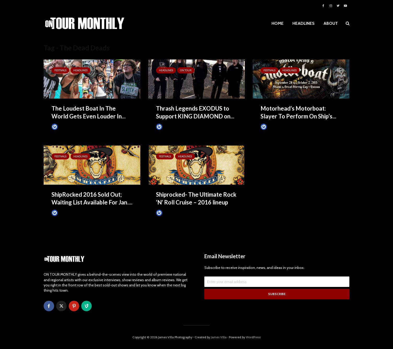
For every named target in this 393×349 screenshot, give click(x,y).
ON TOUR (186, 70)
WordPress (253, 337)
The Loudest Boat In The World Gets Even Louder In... (88, 112)
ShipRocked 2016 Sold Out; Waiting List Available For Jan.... (91, 198)
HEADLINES (303, 23)
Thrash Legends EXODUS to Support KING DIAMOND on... (195, 112)
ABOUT (330, 23)
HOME (277, 23)
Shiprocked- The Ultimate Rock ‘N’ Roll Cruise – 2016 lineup (196, 198)
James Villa (63, 127)
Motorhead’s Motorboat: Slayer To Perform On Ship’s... (298, 112)
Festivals (60, 70)
